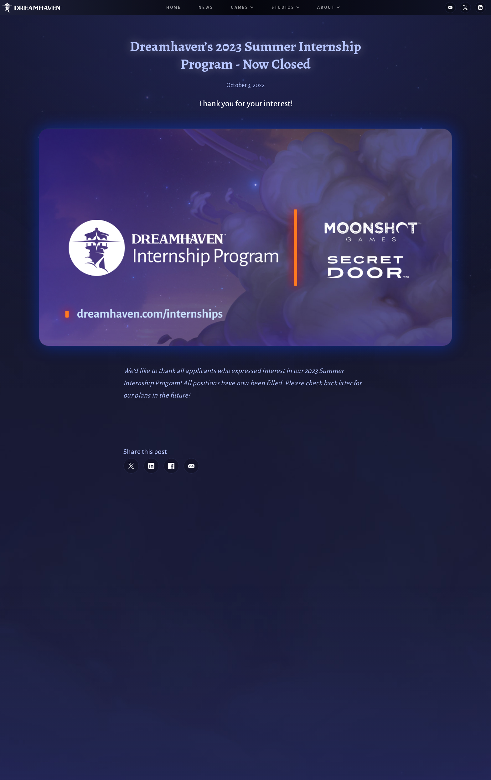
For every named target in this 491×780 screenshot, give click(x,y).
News (206, 7)
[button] (242, 7)
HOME (173, 7)
